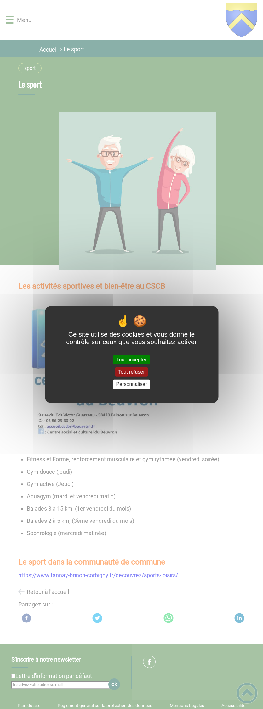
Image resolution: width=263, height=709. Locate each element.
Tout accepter (131, 359)
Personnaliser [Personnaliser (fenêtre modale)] (131, 384)
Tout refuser (131, 372)
